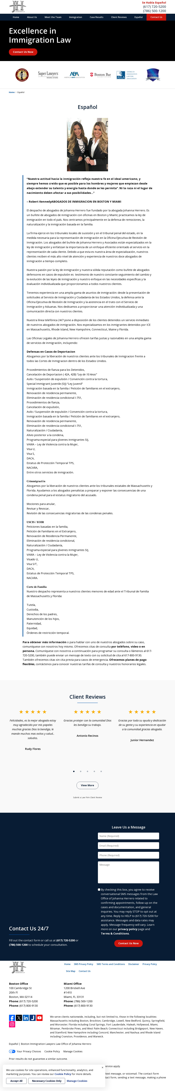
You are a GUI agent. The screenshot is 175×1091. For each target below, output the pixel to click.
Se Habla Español (154, 2)
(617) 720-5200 (154, 6)
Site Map (70, 971)
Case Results (96, 17)
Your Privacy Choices (25, 1051)
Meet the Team (53, 17)
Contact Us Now (23, 51)
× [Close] (102, 1067)
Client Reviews (119, 17)
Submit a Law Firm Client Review (87, 797)
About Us (32, 17)
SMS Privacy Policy (83, 964)
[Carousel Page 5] (101, 771)
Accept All (16, 1080)
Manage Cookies (72, 1051)
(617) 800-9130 (28, 1005)
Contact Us (156, 17)
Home (16, 17)
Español (139, 17)
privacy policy (127, 929)
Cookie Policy (52, 1051)
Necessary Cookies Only (46, 1080)
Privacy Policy (150, 964)
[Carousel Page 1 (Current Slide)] (73, 771)
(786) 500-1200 (154, 11)
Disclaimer (133, 964)
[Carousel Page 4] (94, 771)
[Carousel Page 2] (80, 771)
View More (87, 785)
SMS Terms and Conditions (111, 964)
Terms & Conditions (115, 933)
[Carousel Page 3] (87, 771)
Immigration (75, 17)
